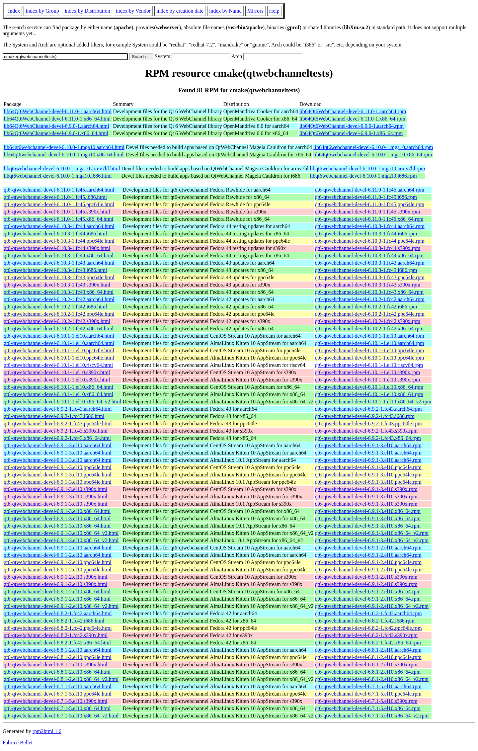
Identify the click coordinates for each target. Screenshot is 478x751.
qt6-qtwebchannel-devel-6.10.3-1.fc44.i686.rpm (366, 233)
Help (274, 11)
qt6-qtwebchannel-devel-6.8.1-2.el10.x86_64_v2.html (61, 679)
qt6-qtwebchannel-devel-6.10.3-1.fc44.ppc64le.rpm (370, 241)
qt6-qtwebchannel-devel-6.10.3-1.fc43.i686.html (55, 270)
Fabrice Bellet (18, 742)
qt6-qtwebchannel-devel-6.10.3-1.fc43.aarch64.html (59, 263)
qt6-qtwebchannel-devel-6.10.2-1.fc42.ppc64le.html (59, 314)
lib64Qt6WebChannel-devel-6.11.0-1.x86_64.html (57, 119)
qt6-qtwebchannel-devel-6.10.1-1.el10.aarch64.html (59, 336)
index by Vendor (133, 11)
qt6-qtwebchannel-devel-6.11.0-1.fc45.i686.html (55, 197)
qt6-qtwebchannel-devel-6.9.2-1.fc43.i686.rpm (365, 416)
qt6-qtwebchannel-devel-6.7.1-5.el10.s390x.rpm (366, 701)
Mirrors (255, 11)
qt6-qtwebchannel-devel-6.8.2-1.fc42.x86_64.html (57, 642)
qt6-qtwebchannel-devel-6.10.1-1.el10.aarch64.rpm (369, 336)
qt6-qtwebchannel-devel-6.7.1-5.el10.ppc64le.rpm (368, 694)
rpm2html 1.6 (47, 731)
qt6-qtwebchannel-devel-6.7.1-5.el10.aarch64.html (58, 686)
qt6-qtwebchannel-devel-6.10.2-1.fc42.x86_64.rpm (369, 328)
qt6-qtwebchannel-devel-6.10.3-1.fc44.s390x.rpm (368, 248)
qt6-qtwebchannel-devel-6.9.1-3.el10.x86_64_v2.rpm (372, 533)
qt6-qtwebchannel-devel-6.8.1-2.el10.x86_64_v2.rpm (372, 679)
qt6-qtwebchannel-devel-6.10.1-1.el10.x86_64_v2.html (62, 401)
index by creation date (179, 11)
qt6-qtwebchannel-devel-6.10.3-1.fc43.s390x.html (57, 285)
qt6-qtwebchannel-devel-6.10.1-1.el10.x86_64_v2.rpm (373, 401)
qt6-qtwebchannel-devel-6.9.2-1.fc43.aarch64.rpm (368, 409)
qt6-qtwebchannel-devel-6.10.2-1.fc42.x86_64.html (59, 328)
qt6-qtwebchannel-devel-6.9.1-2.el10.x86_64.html (57, 591)
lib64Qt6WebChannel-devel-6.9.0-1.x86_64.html (56, 133)
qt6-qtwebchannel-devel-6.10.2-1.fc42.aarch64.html (59, 299)
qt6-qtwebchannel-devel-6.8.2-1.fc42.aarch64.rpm (368, 613)
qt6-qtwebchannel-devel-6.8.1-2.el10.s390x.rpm (366, 664)
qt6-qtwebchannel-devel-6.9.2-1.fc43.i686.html (54, 416)
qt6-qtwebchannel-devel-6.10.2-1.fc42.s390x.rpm (368, 321)
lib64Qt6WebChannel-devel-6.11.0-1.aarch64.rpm (352, 111)
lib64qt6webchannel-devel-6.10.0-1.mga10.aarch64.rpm (373, 147)
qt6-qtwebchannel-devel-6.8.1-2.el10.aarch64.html (58, 650)
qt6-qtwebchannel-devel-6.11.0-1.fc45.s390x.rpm (367, 211)
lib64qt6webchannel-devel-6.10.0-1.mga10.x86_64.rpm (372, 154)
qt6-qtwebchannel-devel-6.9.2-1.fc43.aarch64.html (58, 409)
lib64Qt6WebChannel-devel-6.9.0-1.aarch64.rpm (351, 126)
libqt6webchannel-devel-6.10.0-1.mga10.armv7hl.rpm (367, 168)
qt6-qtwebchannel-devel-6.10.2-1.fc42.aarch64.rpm (370, 299)
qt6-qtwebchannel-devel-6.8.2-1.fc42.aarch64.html (58, 613)
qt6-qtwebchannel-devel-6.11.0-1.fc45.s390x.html (57, 211)
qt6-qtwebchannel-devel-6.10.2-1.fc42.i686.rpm (366, 306)
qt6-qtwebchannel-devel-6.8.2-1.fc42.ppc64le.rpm (368, 628)
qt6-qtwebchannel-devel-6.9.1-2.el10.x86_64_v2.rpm (372, 606)
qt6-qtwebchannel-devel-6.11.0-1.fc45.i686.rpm (366, 197)
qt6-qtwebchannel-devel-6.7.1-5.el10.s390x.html (55, 701)
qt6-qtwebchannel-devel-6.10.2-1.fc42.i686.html (55, 306)
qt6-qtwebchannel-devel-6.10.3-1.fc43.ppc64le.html (59, 277)
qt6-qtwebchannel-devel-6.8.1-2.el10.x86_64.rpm (368, 672)
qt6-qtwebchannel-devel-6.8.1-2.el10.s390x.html (55, 664)
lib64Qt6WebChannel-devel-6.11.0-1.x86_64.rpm (352, 119)
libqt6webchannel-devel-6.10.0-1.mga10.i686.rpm (363, 176)
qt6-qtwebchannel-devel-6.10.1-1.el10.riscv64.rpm (369, 365)
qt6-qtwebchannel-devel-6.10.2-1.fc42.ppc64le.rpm (370, 314)
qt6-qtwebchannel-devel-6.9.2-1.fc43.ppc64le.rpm (368, 423)
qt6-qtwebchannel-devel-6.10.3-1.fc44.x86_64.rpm (369, 255)
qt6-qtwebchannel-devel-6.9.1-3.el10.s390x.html (55, 489)
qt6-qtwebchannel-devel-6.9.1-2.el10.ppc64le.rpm (368, 562)
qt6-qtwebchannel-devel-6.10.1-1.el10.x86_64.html (58, 387)
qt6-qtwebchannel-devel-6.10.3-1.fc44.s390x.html (57, 248)
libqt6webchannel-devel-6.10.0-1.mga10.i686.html (58, 176)
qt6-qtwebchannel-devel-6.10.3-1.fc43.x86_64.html (59, 292)
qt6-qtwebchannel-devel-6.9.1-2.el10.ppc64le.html (58, 562)
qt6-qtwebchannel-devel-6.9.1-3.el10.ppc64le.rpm (368, 467)
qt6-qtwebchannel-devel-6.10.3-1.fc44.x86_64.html (59, 255)
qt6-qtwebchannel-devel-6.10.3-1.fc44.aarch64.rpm (370, 226)
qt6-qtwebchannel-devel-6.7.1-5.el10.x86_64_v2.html (61, 715)
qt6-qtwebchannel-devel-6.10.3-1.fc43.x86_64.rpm (369, 292)
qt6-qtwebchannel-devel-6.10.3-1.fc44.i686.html (55, 233)
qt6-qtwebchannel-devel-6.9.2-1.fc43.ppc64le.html (58, 423)
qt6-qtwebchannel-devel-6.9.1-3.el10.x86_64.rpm (368, 511)
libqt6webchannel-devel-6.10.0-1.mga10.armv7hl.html (62, 168)
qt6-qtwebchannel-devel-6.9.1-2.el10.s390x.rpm (366, 577)
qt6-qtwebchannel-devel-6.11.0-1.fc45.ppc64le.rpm (370, 204)
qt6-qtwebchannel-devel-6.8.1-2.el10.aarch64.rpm (368, 650)
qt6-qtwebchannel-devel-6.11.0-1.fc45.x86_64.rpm (369, 219)
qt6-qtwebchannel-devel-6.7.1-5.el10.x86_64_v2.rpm (372, 715)
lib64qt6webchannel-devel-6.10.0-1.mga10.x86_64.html (63, 154)
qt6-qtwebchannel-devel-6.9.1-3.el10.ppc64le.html (58, 467)
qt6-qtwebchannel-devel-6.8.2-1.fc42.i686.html (54, 621)
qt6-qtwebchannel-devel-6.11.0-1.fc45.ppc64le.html (59, 204)
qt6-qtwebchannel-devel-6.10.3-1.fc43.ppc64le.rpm (370, 277)
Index (14, 11)
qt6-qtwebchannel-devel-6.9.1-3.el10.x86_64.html (57, 511)
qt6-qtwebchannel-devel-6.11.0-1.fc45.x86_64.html (58, 219)
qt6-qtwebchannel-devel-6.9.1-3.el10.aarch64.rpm (368, 445)
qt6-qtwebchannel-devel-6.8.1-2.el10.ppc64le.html (58, 657)
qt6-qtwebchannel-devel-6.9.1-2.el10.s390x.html (55, 577)
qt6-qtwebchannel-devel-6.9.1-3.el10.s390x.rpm (366, 489)
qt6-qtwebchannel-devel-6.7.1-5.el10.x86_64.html (57, 708)
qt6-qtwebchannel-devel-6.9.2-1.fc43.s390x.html (56, 431)
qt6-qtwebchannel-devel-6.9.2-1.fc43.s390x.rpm (366, 431)
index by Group (42, 11)
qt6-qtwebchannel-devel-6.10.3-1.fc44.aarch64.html (59, 226)
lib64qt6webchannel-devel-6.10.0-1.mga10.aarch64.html (64, 147)
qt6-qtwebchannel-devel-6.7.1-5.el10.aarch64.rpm (368, 686)
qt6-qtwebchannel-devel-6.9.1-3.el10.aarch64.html (58, 445)
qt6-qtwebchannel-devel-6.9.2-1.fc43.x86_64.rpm (368, 438)
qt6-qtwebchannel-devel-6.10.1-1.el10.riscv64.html (58, 365)
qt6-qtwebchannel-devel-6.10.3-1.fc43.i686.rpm (366, 270)
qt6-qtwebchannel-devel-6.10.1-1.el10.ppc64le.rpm (369, 350)
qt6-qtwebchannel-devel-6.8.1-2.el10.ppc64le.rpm (368, 657)
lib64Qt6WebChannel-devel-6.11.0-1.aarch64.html (58, 111)
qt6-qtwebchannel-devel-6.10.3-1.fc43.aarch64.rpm (370, 263)
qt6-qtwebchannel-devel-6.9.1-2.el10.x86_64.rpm (368, 591)
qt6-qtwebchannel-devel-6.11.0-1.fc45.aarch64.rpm (370, 190)
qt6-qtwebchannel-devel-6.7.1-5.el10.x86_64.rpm (368, 708)
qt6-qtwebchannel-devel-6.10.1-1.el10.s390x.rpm (367, 372)
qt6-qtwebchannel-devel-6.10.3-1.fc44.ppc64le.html (59, 241)
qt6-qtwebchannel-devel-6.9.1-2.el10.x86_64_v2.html (61, 606)
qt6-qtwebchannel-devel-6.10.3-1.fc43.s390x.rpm (368, 285)
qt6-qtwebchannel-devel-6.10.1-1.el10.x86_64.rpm (369, 387)
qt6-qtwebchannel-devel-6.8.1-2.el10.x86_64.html (57, 672)
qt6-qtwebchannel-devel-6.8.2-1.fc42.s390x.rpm (366, 635)
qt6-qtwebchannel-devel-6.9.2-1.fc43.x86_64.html (57, 438)
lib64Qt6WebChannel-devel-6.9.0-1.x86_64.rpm (351, 133)
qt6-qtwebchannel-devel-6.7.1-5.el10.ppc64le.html (58, 694)
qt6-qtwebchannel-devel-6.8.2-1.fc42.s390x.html (56, 635)
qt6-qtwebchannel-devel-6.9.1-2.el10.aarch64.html (58, 547)
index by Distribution (87, 11)
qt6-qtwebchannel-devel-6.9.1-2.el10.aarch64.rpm (368, 547)
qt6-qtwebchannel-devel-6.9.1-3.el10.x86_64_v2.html (61, 533)
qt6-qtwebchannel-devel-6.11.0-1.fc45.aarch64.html (59, 190)
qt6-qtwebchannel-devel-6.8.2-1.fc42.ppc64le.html (58, 628)
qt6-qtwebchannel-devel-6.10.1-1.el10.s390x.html (57, 372)
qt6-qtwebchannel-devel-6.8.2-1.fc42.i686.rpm (365, 621)
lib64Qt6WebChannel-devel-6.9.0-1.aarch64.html (56, 126)
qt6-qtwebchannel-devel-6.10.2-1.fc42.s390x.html (57, 321)
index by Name (225, 11)
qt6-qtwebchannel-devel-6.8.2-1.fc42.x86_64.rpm (368, 642)
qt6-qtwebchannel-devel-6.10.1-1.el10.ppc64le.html (59, 350)
